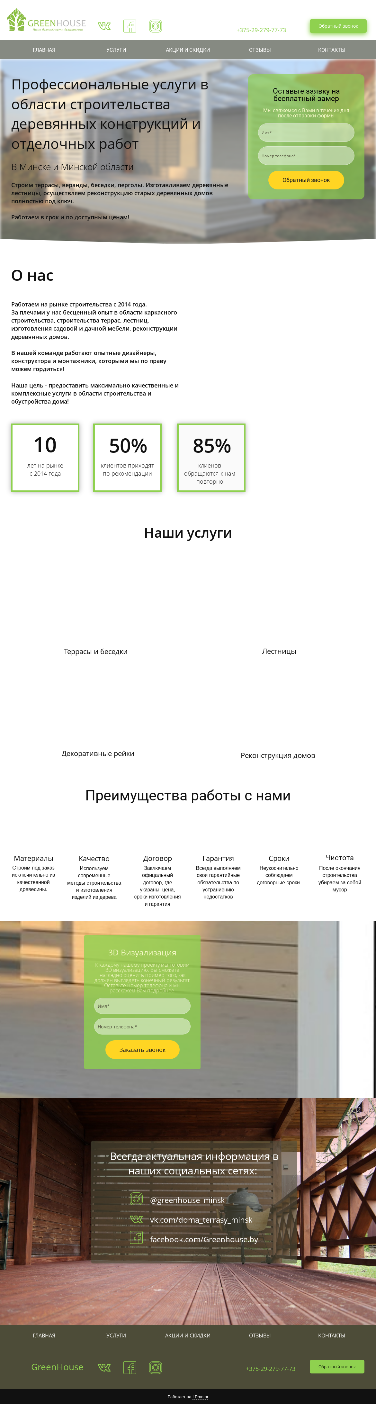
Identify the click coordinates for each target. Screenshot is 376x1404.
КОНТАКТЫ (331, 50)
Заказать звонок (143, 1049)
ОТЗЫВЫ (260, 50)
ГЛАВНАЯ (44, 50)
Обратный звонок (338, 26)
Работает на (188, 1396)
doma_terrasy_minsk (215, 1219)
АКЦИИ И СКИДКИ (188, 50)
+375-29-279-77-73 (270, 1368)
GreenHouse (57, 1367)
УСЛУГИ (116, 50)
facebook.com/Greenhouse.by (204, 1239)
